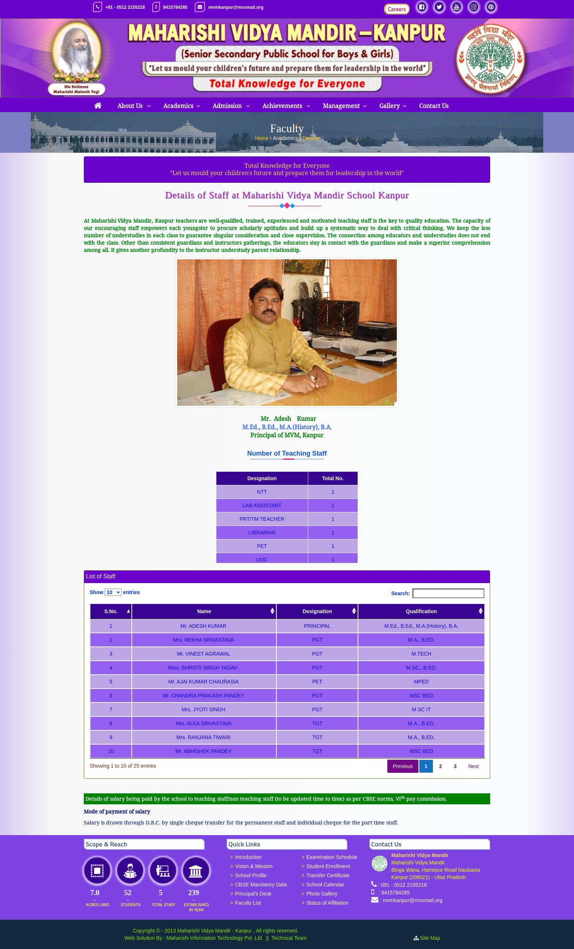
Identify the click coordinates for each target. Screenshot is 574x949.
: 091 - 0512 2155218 (402, 885)
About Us (131, 106)
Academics (178, 106)
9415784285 (175, 7)
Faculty (311, 137)
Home (262, 137)
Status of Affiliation (327, 903)
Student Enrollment (328, 866)
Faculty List (248, 903)
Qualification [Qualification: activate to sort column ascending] (421, 611)
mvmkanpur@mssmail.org (235, 7)
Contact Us (433, 106)
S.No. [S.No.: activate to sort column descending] (111, 611)
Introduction (248, 857)
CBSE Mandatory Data (261, 884)
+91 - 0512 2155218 (125, 7)
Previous (403, 766)
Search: (437, 593)
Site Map (433, 938)
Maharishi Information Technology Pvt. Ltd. (214, 938)
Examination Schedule (331, 857)
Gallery (389, 106)
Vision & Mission (253, 866)
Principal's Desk (253, 894)
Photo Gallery (322, 894)
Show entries (115, 592)
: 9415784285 (393, 893)
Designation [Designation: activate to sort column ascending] (317, 611)
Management (341, 106)
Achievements (282, 106)
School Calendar (325, 884)
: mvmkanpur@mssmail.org (411, 900)
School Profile (250, 875)
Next (473, 766)
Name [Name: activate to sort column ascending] (204, 611)
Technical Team (289, 938)
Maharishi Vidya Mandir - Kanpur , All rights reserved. (238, 931)
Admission (228, 106)
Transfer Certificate (328, 875)
